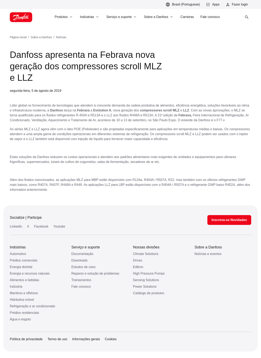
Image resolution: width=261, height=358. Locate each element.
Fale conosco (81, 286)
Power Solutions (145, 286)
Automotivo (18, 254)
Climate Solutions (145, 254)
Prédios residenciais (24, 312)
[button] (212, 4)
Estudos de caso (83, 267)
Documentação (82, 254)
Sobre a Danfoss (41, 37)
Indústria (16, 286)
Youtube (59, 226)
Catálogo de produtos (148, 293)
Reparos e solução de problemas (95, 273)
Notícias (61, 37)
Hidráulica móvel (22, 299)
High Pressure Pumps (149, 273)
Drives (137, 260)
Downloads (79, 260)
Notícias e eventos (208, 254)
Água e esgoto (20, 319)
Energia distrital (21, 267)
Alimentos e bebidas (24, 280)
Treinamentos (81, 280)
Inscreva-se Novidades (229, 220)
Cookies (111, 339)
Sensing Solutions (146, 280)
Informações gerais (86, 339)
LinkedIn (16, 226)
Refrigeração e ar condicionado (32, 306)
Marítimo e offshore (24, 293)
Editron (138, 267)
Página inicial (18, 37)
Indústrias (18, 247)
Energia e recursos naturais (30, 273)
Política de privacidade (26, 339)
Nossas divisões (146, 247)
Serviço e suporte (85, 247)
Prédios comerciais (23, 260)
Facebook (41, 226)
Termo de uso (57, 339)
